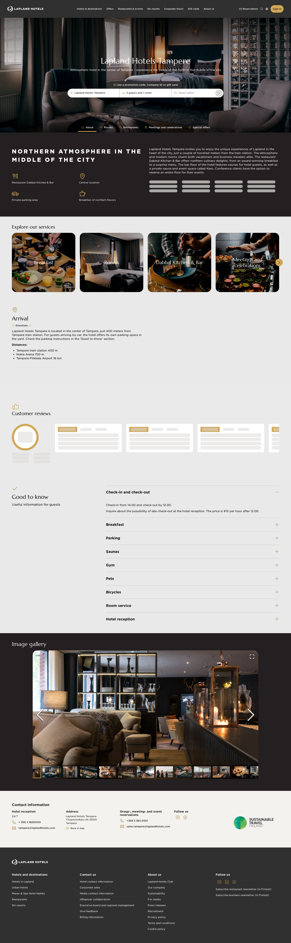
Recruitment (156, 911)
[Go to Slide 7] (145, 772)
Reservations (248, 8)
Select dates (184, 92)
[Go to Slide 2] (51, 772)
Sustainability (156, 893)
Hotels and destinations (30, 874)
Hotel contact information (96, 881)
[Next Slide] (250, 714)
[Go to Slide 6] (126, 772)
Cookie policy (156, 929)
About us (154, 874)
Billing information (91, 917)
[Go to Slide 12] (240, 772)
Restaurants (19, 899)
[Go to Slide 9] (183, 772)
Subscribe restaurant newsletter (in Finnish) (243, 889)
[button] (145, 714)
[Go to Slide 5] (107, 772)
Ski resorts (19, 905)
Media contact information (97, 893)
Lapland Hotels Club (160, 881)
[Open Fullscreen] (252, 656)
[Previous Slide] (40, 714)
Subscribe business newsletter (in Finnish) (242, 895)
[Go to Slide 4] (88, 772)
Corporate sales (90, 887)
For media (154, 899)
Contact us (88, 874)
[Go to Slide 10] (202, 772)
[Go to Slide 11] (221, 772)
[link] (219, 93)
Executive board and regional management (107, 905)
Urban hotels (20, 887)
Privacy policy (157, 917)
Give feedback (89, 911)
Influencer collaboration (95, 899)
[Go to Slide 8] (164, 772)
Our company (156, 887)
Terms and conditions (161, 923)
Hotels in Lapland (23, 881)
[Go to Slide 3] (70, 772)
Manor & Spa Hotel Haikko (28, 893)
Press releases (157, 905)
